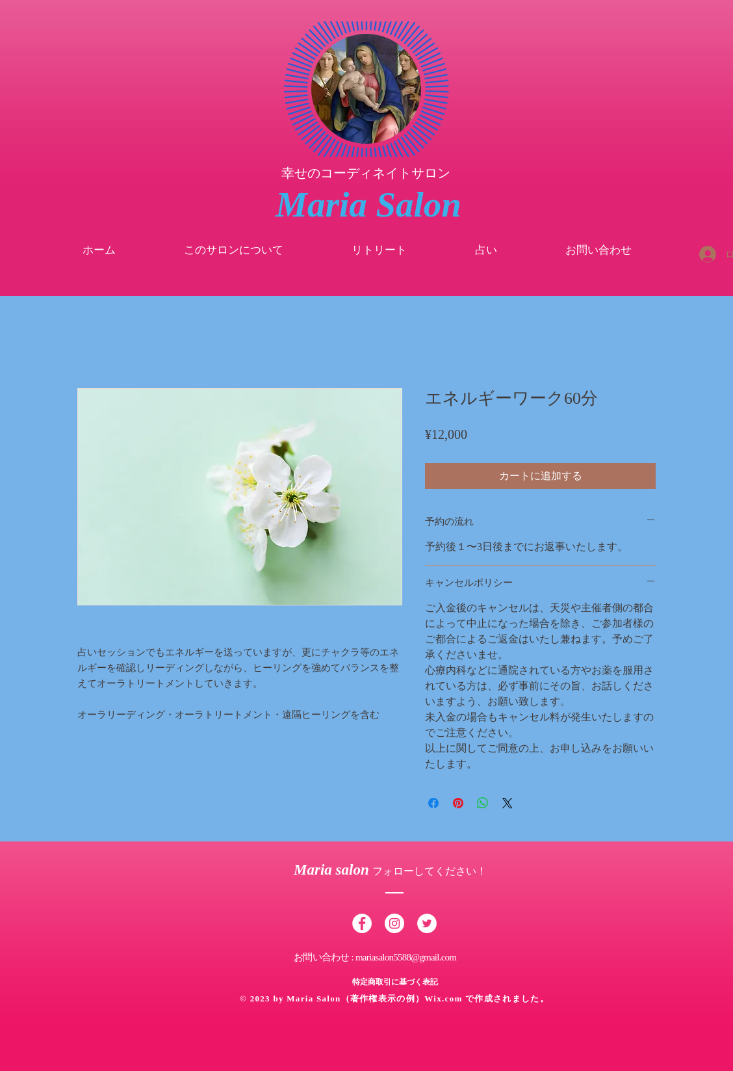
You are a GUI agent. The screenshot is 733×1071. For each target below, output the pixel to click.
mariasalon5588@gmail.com (405, 957)
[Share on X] (507, 803)
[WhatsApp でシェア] (483, 803)
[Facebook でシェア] (433, 803)
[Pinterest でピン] (458, 803)
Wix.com (444, 998)
